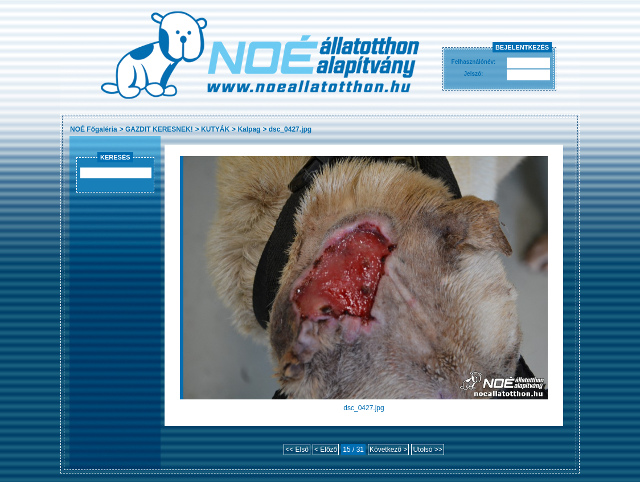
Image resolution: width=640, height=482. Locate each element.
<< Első (297, 450)
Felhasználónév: (474, 62)
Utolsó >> (427, 450)
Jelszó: (473, 74)
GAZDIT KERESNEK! (159, 129)
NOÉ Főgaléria (93, 129)
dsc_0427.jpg (290, 129)
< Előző (325, 450)
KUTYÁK (215, 129)
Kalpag (248, 129)
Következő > (388, 450)
